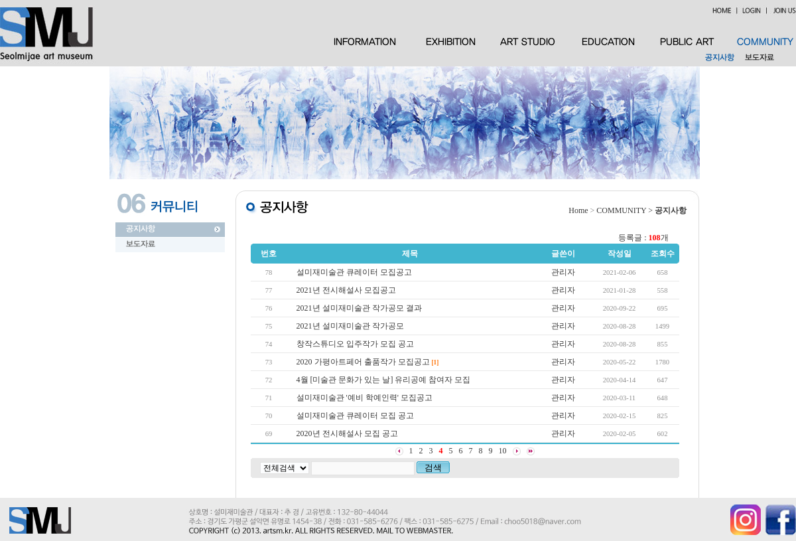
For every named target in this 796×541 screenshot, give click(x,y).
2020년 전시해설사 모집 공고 (347, 433)
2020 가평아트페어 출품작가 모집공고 (363, 361)
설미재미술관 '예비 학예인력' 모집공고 (364, 397)
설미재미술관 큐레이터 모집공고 (354, 272)
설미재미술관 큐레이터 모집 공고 (355, 415)
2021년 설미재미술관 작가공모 (350, 326)
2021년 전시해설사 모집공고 (346, 290)
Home (578, 210)
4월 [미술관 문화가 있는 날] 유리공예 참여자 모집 (384, 379)
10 (503, 450)
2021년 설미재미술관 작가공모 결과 (359, 308)
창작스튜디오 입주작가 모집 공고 (355, 343)
